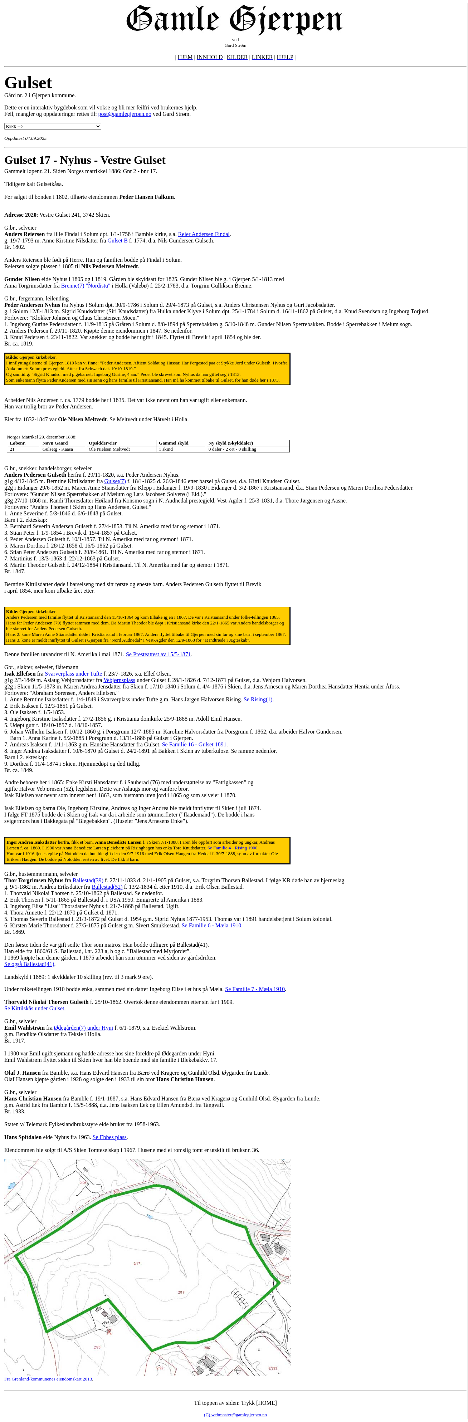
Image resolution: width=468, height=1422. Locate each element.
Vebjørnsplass (119, 680)
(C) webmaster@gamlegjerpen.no (235, 1414)
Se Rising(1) (258, 699)
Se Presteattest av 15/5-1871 (158, 654)
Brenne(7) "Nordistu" (86, 286)
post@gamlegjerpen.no (124, 114)
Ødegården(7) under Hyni (83, 1028)
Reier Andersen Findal (204, 234)
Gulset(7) (115, 481)
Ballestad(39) (88, 880)
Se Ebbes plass (110, 1137)
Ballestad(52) (107, 887)
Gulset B (117, 240)
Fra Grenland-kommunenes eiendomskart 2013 (48, 1379)
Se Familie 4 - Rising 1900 (233, 847)
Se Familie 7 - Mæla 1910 (255, 989)
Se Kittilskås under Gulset (34, 1008)
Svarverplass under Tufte (73, 674)
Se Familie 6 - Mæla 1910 (212, 925)
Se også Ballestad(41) (29, 964)
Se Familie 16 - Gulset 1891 (194, 744)
